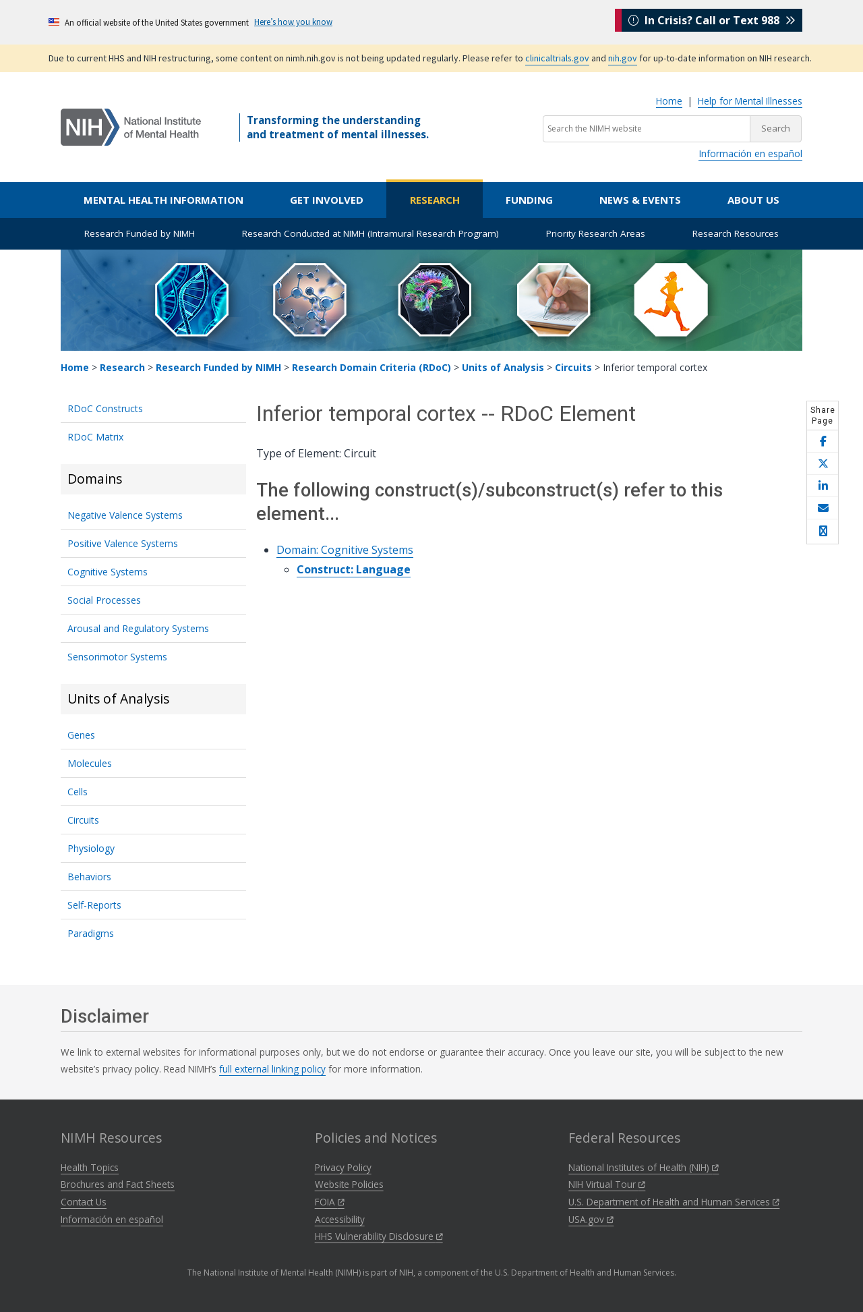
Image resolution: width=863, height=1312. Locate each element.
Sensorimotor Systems (117, 656)
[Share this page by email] (822, 508)
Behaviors (89, 876)
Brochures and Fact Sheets (118, 1184)
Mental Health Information (163, 199)
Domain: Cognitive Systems (344, 549)
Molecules (89, 763)
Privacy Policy (343, 1167)
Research (435, 199)
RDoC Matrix (95, 436)
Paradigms (90, 933)
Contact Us (84, 1201)
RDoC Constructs (105, 408)
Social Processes (104, 600)
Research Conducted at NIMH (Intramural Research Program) (370, 233)
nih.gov (622, 58)
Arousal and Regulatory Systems (138, 628)
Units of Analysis (503, 367)
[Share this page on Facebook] (822, 441)
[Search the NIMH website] (646, 128)
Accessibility (340, 1219)
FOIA (330, 1201)
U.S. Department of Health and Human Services (673, 1201)
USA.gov (591, 1219)
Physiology (91, 848)
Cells (77, 791)
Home (669, 100)
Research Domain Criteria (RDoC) (371, 367)
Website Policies (349, 1184)
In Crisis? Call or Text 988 (712, 21)
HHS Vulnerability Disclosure (379, 1236)
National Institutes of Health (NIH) (643, 1167)
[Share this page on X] (822, 464)
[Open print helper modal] (822, 531)
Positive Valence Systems (122, 543)
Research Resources (735, 233)
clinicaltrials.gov (557, 58)
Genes (81, 735)
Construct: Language (354, 569)
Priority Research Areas (595, 233)
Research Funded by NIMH (139, 233)
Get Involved (326, 199)
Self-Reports (94, 905)
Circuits (573, 367)
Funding (529, 199)
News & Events (640, 199)
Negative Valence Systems (125, 515)
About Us (753, 199)
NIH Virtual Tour (606, 1184)
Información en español (750, 153)
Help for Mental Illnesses (750, 100)
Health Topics (90, 1167)
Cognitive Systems (107, 571)
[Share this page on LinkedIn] (822, 486)
